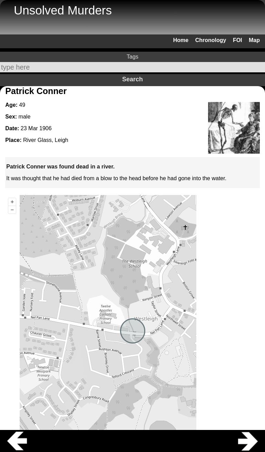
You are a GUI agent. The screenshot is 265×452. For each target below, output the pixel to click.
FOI (237, 40)
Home (180, 40)
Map (254, 40)
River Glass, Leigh (45, 140)
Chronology (210, 40)
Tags (132, 57)
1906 (45, 128)
